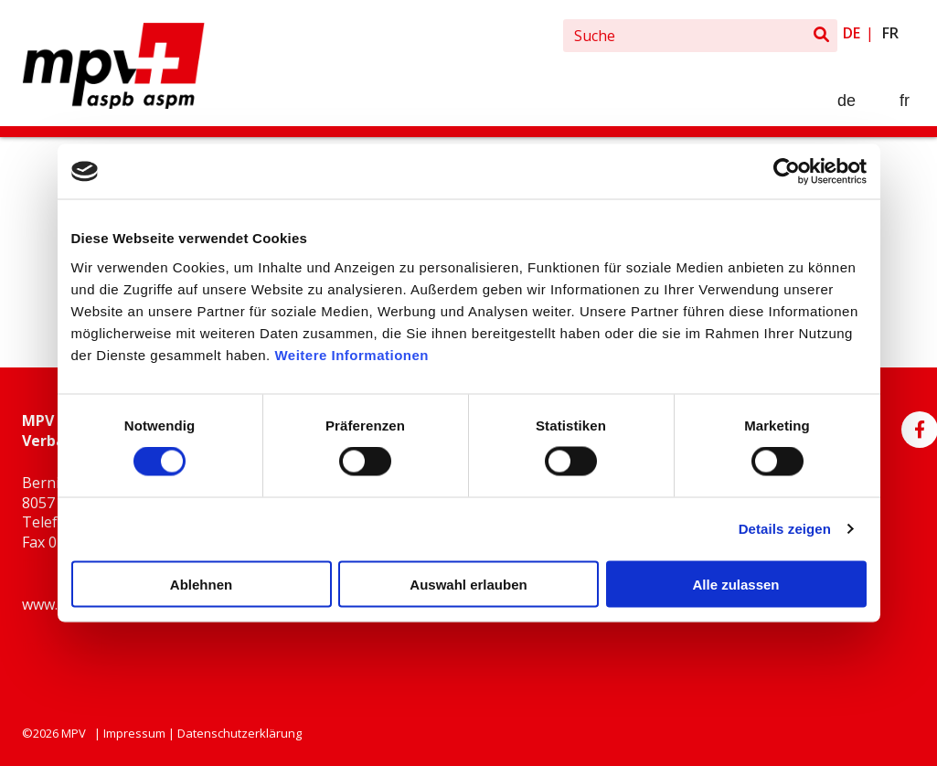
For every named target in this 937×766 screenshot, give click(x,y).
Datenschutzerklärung (239, 733)
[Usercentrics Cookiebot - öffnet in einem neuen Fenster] (787, 172)
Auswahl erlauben (468, 583)
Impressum (134, 733)
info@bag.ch (64, 645)
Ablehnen (201, 583)
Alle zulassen (735, 583)
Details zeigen (785, 529)
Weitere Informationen (351, 354)
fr (890, 33)
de (851, 33)
